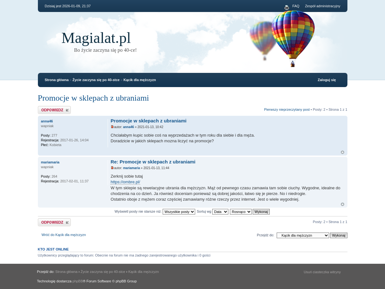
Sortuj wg (212, 211)
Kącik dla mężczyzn (139, 80)
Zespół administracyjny (322, 6)
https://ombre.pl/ (125, 182)
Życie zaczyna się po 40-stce (96, 80)
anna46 (128, 127)
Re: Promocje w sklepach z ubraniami (153, 161)
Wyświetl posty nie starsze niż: (155, 211)
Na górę (342, 152)
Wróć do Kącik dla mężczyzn (64, 235)
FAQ (295, 6)
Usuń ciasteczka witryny (322, 272)
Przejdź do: (265, 235)
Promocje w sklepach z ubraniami (93, 98)
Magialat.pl (96, 37)
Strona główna (57, 80)
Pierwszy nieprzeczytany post (287, 109)
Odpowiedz (54, 110)
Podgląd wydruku (286, 7)
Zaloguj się (327, 80)
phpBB (78, 281)
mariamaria (131, 168)
